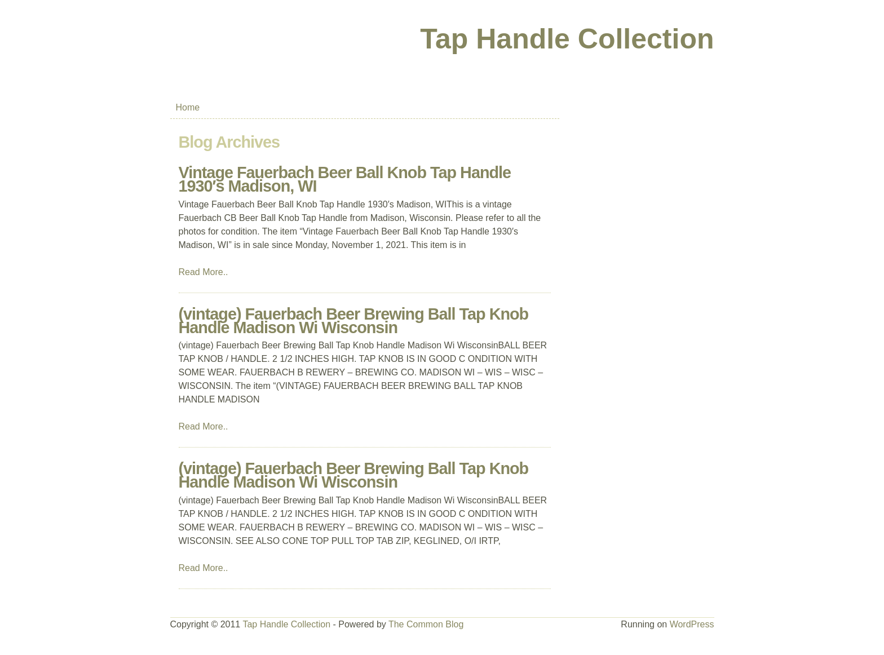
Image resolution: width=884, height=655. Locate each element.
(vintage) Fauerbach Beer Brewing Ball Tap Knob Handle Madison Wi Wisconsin (354, 321)
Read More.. (203, 272)
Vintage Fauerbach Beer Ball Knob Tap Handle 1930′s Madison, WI (345, 179)
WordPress (692, 624)
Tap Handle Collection (567, 39)
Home (188, 107)
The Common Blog (425, 624)
